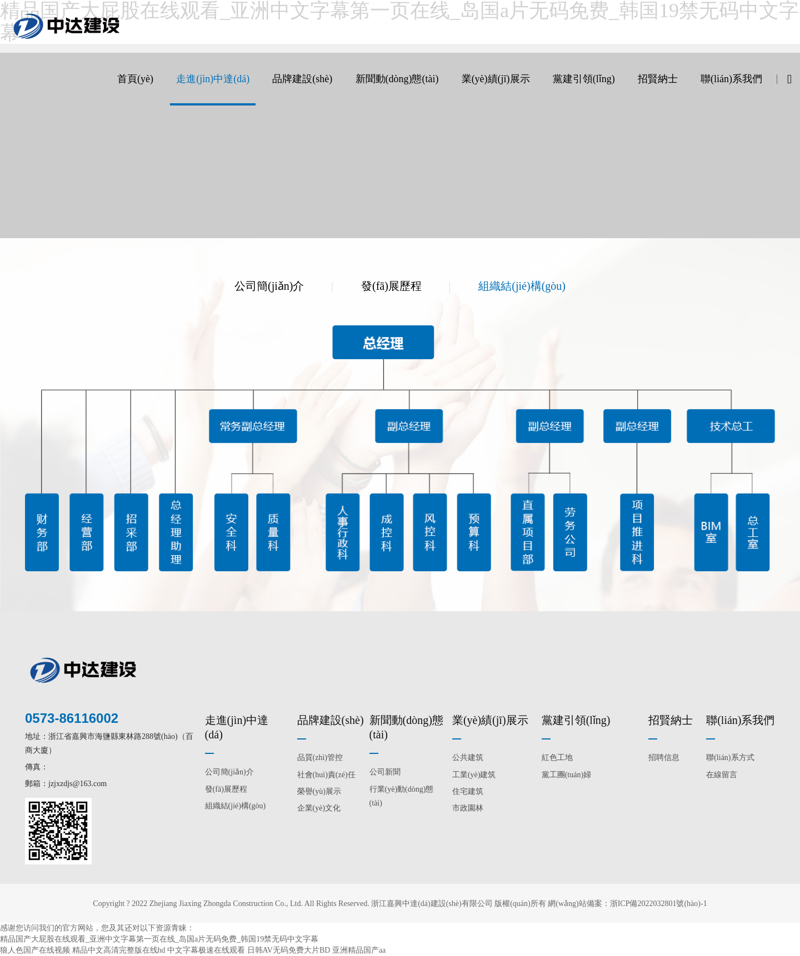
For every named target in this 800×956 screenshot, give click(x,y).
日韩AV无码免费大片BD (289, 950)
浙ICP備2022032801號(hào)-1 (658, 903)
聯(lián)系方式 (730, 757)
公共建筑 (467, 757)
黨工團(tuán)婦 (566, 775)
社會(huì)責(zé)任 (326, 775)
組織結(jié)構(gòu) (522, 286)
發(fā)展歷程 (391, 286)
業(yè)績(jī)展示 (496, 78)
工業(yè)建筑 (474, 775)
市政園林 (467, 808)
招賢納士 (658, 78)
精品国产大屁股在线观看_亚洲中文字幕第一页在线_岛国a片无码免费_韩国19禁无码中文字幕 (159, 939)
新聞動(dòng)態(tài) (397, 78)
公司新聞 (385, 772)
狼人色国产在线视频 (35, 950)
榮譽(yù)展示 (319, 791)
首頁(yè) (135, 78)
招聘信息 (663, 757)
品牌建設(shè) (302, 78)
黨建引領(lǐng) (584, 78)
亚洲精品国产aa (359, 950)
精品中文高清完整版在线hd (119, 950)
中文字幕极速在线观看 (206, 950)
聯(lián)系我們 (731, 78)
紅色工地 (557, 757)
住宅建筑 (467, 791)
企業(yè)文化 (319, 808)
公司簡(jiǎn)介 (269, 286)
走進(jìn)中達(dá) (212, 78)
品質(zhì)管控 (320, 757)
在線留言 (721, 775)
